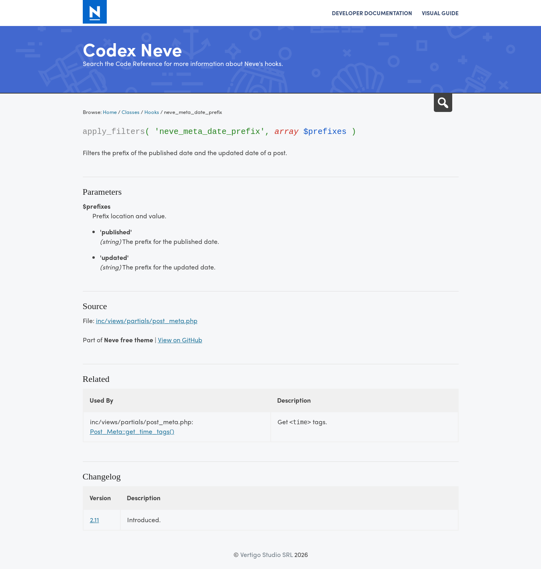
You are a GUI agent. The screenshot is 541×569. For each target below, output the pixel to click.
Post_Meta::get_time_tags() (132, 431)
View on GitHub (180, 339)
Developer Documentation (372, 13)
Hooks (151, 112)
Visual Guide (440, 13)
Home (110, 112)
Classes (131, 112)
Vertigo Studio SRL (266, 554)
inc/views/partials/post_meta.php (147, 320)
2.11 (94, 519)
